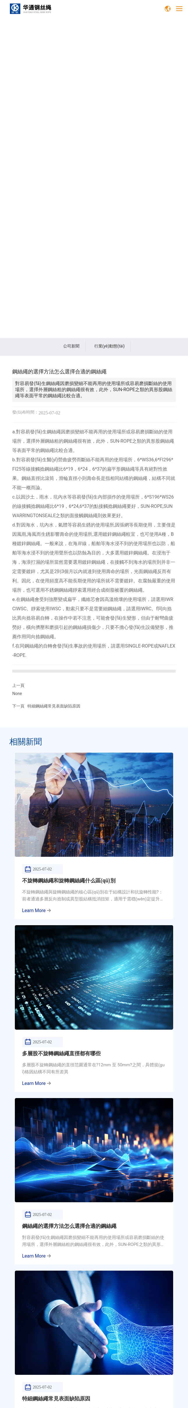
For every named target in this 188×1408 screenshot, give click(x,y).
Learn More (36, 910)
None (17, 693)
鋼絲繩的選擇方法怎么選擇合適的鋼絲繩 (69, 1226)
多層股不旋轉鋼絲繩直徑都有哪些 (61, 1053)
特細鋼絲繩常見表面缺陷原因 (53, 706)
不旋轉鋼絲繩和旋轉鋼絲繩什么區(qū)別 (69, 880)
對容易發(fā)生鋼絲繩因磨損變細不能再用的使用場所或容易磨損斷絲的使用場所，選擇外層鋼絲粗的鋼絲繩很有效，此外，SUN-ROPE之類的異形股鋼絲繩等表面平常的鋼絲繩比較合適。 (93, 1244)
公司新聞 (71, 346)
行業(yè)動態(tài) (109, 346)
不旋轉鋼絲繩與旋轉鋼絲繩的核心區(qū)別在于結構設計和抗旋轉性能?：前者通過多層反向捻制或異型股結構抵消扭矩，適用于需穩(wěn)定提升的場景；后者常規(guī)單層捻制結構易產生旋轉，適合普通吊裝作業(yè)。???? (93, 899)
